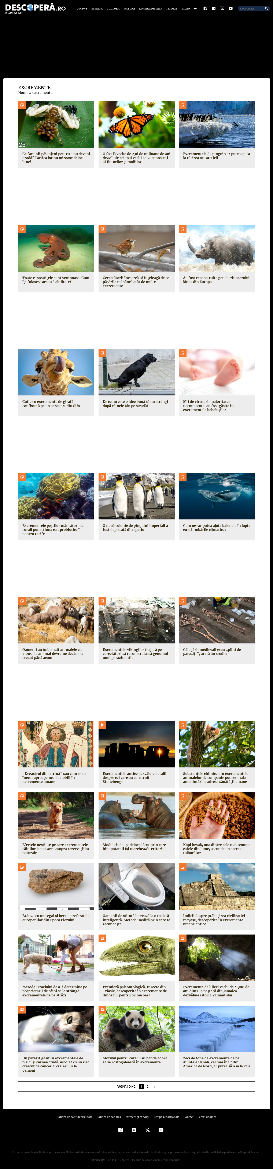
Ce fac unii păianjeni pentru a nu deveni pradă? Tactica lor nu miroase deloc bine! (55, 159)
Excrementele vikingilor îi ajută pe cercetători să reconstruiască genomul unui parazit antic (134, 655)
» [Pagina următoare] (154, 1083)
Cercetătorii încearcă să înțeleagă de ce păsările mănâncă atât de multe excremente (135, 283)
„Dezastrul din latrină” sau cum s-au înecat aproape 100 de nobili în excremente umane (52, 778)
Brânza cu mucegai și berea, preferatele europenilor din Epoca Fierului (55, 919)
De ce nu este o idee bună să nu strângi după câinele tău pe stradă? (135, 405)
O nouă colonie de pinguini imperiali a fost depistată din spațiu (134, 529)
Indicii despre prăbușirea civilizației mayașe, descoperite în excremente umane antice (212, 921)
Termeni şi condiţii (137, 1113)
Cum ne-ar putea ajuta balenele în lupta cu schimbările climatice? (216, 529)
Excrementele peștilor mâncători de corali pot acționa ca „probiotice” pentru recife (55, 531)
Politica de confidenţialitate (76, 1113)
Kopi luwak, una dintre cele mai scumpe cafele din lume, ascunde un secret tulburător (216, 849)
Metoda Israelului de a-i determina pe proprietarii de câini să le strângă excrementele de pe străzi (53, 992)
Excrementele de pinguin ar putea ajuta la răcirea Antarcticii (215, 157)
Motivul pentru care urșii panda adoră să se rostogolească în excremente (136, 1061)
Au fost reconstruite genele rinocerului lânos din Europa (215, 281)
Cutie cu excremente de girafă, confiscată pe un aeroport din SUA (50, 405)
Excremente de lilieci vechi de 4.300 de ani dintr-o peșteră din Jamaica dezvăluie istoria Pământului (215, 992)
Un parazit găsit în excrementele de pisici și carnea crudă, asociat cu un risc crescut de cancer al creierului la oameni (55, 1063)
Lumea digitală (150, 9)
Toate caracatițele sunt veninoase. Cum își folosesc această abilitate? (54, 281)
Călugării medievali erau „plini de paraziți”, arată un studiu (211, 653)
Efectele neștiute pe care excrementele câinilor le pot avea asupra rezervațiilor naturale (54, 849)
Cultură (113, 9)
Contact (187, 1113)
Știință (97, 9)
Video (185, 9)
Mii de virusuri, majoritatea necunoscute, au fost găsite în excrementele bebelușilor (207, 407)
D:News (82, 9)
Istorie (171, 9)
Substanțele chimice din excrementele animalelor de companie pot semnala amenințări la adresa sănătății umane (215, 778)
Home (23, 93)
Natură (128, 9)
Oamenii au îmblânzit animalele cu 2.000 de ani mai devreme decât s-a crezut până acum (51, 655)
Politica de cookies (109, 1113)
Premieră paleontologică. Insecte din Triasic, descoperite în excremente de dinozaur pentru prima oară (134, 992)
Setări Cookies (205, 1113)
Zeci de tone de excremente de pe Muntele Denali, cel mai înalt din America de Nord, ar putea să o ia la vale (216, 1063)
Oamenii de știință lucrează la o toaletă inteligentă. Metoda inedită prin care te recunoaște (135, 921)
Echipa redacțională (165, 1113)
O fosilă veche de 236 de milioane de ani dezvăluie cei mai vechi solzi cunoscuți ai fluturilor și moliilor (136, 159)
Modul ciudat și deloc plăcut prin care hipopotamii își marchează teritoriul (134, 847)
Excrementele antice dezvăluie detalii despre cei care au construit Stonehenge (136, 776)
